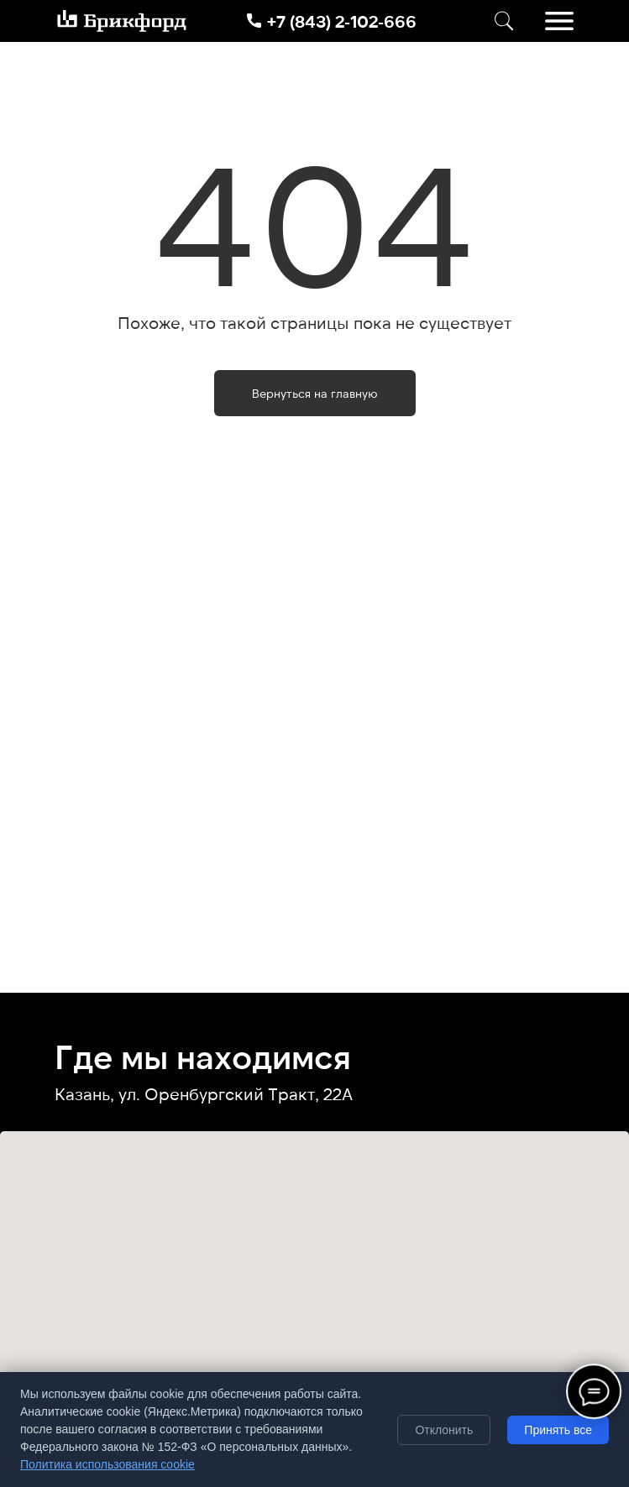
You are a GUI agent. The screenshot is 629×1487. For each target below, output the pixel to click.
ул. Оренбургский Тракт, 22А (235, 1093)
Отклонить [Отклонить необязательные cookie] (444, 1430)
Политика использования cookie (107, 1464)
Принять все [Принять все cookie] (558, 1430)
